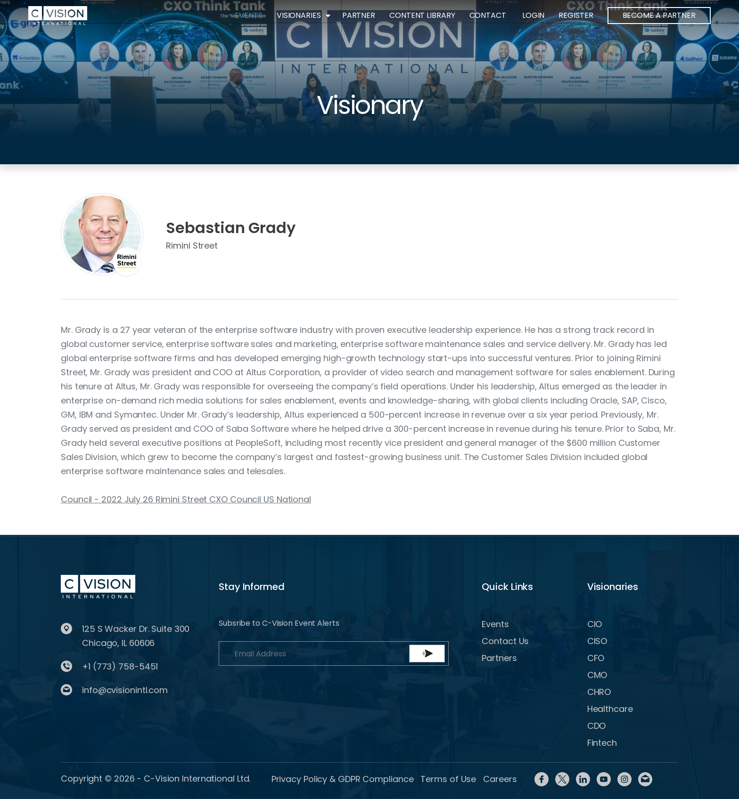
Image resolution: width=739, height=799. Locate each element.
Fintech (602, 743)
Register (575, 15)
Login (533, 15)
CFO (596, 658)
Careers (500, 779)
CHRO (599, 692)
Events (248, 15)
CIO (594, 624)
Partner (358, 15)
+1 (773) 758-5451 (120, 666)
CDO (596, 726)
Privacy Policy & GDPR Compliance (342, 779)
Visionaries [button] (299, 15)
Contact (487, 15)
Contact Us (505, 641)
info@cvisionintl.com (125, 690)
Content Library (422, 15)
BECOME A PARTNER (659, 15)
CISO (597, 641)
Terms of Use (448, 779)
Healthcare (610, 709)
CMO (597, 675)
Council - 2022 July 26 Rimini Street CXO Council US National (186, 499)
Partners (499, 658)
